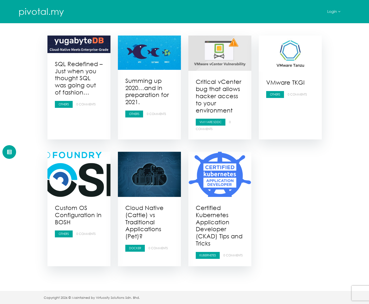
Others (64, 104)
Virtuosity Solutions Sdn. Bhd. (118, 298)
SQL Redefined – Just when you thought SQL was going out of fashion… (79, 78)
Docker (135, 248)
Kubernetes (207, 255)
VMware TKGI (285, 82)
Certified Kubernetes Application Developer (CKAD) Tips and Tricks (219, 225)
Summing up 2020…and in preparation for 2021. (147, 91)
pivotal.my (41, 11)
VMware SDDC (210, 122)
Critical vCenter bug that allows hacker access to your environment (218, 96)
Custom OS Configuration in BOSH (78, 215)
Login (332, 11)
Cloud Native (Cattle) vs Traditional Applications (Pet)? (144, 222)
